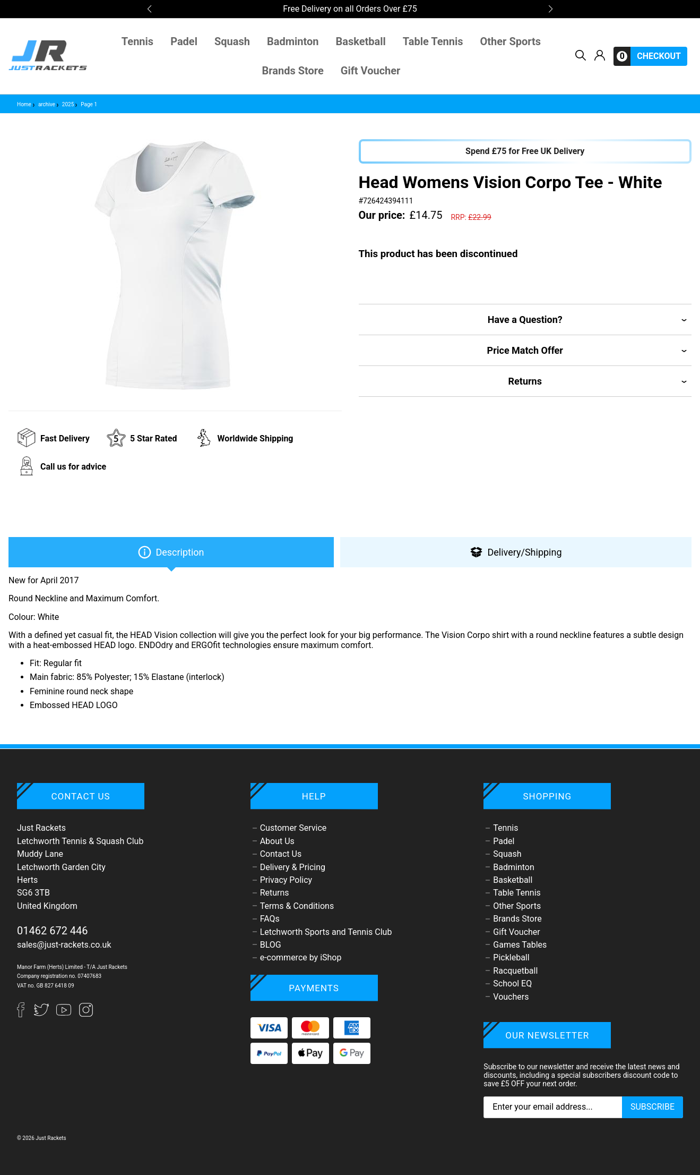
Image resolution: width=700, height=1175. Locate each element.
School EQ (512, 983)
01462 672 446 (52, 930)
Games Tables (520, 945)
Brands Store (293, 71)
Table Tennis (433, 42)
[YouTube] (64, 1014)
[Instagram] (86, 1014)
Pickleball (511, 957)
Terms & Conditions (297, 906)
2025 (64, 104)
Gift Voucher (371, 71)
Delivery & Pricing (292, 867)
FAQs (270, 919)
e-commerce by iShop (301, 957)
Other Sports (510, 42)
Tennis (137, 42)
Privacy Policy (286, 880)
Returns (274, 893)
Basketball (361, 42)
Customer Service (293, 828)
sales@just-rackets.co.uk (64, 945)
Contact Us (281, 854)
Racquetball (515, 971)
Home (24, 104)
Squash (232, 42)
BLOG (270, 945)
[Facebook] (25, 1014)
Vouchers (511, 997)
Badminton (293, 42)
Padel (183, 42)
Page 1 (85, 104)
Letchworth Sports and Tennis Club (326, 932)
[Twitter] (42, 1014)
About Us (277, 841)
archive (43, 104)
